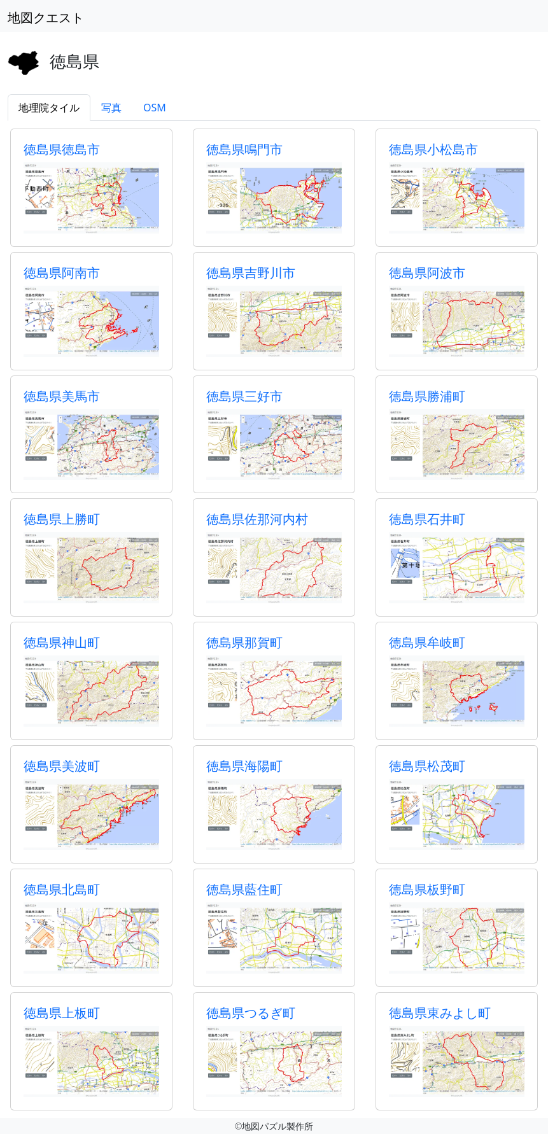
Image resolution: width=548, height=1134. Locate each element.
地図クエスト (46, 17)
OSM (154, 108)
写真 (111, 108)
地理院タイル (49, 108)
